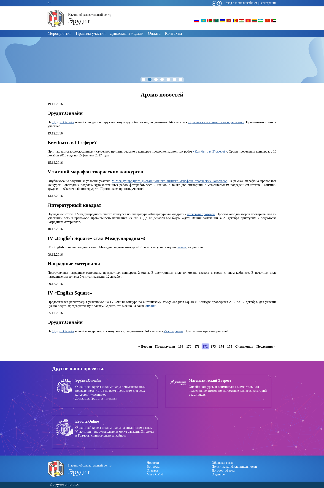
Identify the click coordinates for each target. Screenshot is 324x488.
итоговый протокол (201, 214)
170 (188, 346)
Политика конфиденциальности (234, 466)
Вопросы (153, 466)
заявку (182, 247)
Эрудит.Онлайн (63, 122)
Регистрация (267, 3)
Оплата (154, 33)
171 (197, 346)
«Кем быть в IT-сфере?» (210, 151)
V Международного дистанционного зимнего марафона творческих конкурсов (169, 181)
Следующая (244, 346)
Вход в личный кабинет (241, 3)
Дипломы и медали (126, 33)
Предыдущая (165, 346)
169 (180, 346)
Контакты (173, 33)
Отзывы (152, 470)
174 (221, 346)
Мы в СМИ (155, 474)
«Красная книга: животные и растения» (216, 122)
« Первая (145, 346)
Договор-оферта (223, 470)
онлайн (150, 306)
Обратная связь (222, 462)
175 (229, 346)
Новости (153, 462)
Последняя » (265, 346)
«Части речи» (173, 331)
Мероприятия (59, 33)
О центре (218, 474)
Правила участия (90, 33)
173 (213, 346)
